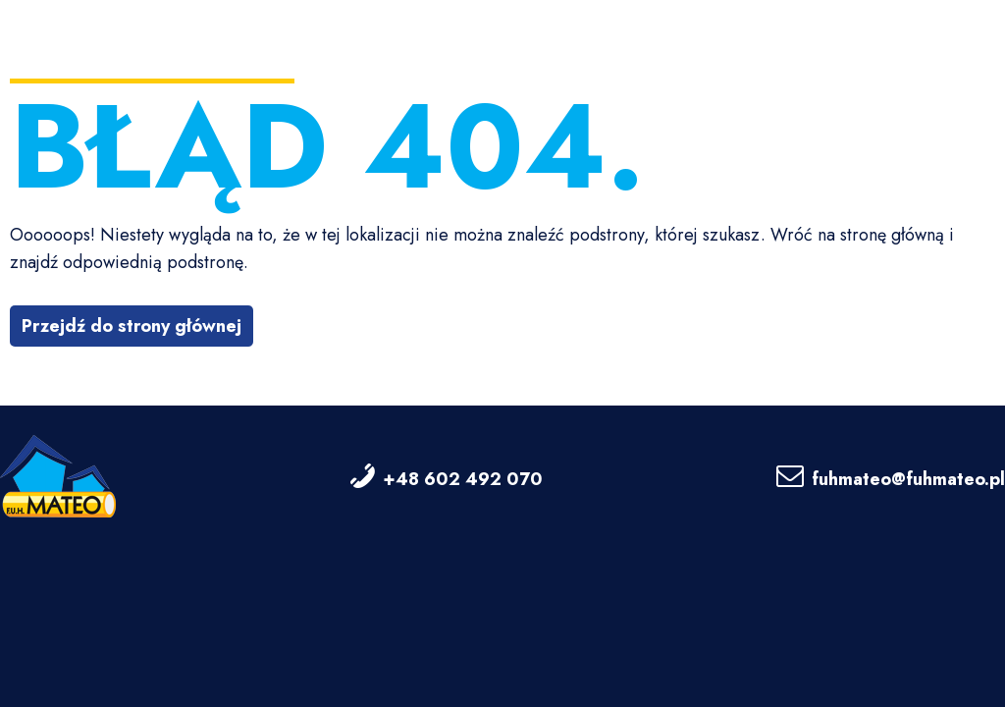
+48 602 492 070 (463, 479)
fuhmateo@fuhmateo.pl (908, 479)
